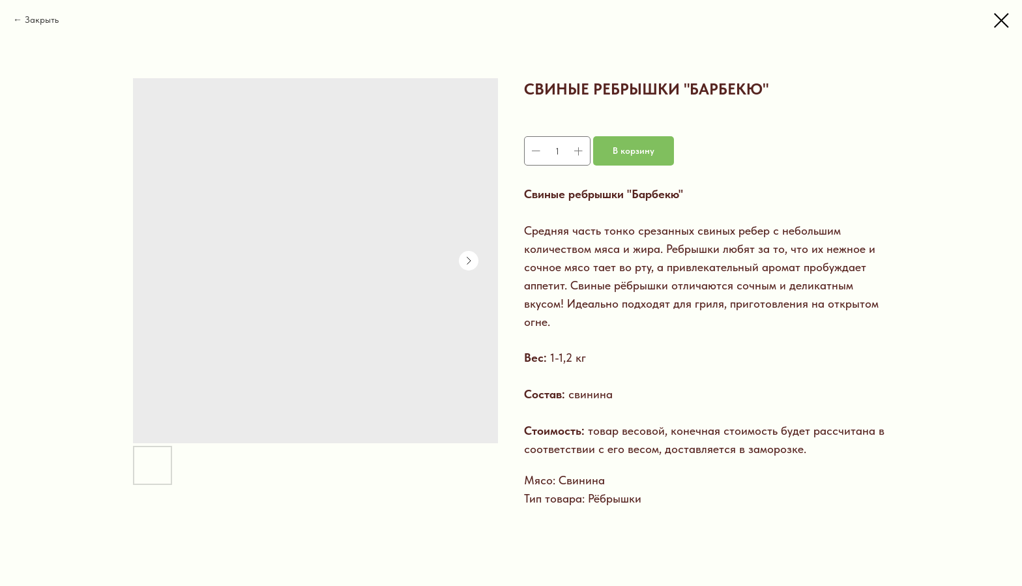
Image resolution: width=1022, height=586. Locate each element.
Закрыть (42, 19)
